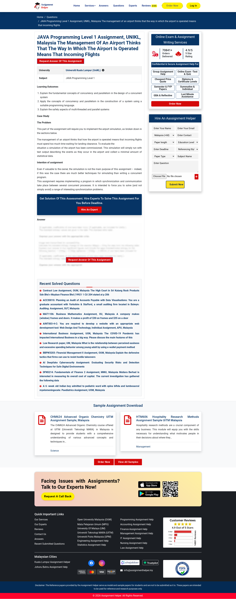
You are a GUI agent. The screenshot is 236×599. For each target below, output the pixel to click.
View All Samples (129, 462)
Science (54, 450)
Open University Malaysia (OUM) (94, 519)
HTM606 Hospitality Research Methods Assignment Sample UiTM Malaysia (167, 418)
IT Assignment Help (130, 538)
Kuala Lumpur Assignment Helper (52, 562)
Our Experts (40, 524)
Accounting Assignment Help (135, 524)
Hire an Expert (89, 209)
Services (89, 5)
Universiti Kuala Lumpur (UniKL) (83, 70)
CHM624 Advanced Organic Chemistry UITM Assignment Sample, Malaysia (81, 418)
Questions (118, 5)
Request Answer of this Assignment (60, 61)
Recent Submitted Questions (49, 544)
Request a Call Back (57, 496)
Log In (193, 5)
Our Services (41, 519)
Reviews (149, 5)
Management (143, 446)
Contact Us (40, 534)
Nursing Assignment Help (133, 543)
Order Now (172, 5)
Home (76, 5)
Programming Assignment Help (137, 519)
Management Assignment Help (136, 533)
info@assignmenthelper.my (136, 570)
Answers (103, 5)
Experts (133, 5)
